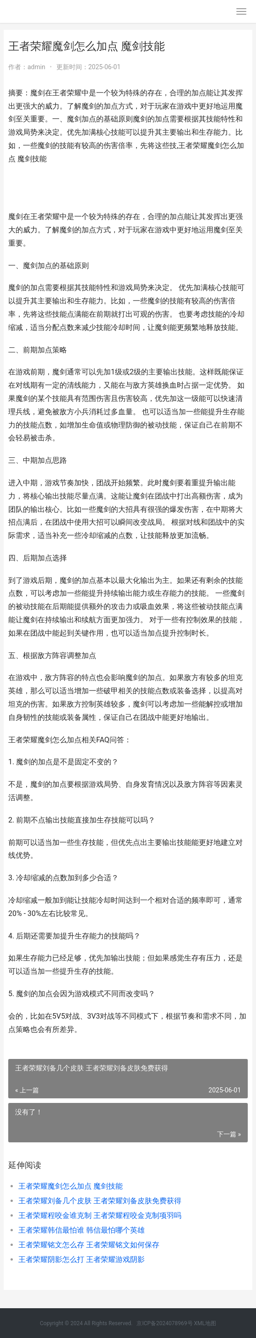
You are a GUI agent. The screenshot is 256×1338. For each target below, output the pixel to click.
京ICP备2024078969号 (164, 1323)
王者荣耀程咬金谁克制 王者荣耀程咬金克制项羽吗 (99, 1215)
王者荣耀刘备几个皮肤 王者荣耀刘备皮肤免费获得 (99, 1200)
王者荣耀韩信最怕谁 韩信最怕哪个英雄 (81, 1230)
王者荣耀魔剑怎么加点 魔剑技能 (70, 1186)
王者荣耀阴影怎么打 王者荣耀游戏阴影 (81, 1259)
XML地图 (205, 1323)
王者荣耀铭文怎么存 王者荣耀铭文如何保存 (88, 1244)
